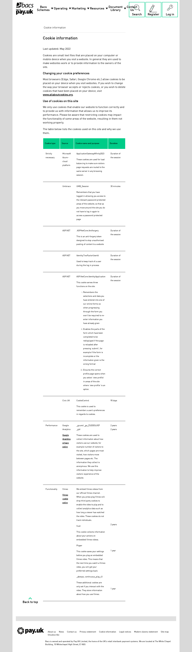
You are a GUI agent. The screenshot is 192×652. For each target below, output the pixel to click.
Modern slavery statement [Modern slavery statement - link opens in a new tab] (146, 632)
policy (65, 503)
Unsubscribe (53, 635)
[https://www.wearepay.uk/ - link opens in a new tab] (30, 636)
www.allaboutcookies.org (58, 95)
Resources (99, 8)
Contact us (72, 632)
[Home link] (25, 8)
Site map (165, 632)
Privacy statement (88, 632)
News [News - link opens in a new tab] (61, 632)
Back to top (30, 602)
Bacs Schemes (45, 9)
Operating (63, 8)
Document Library (117, 9)
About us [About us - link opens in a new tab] (52, 632)
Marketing (81, 8)
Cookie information (107, 632)
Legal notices (125, 632)
